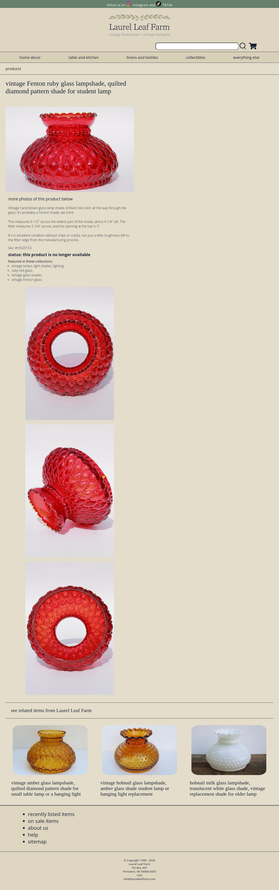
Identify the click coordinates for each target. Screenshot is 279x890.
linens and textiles (142, 57)
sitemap (37, 841)
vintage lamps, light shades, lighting (37, 266)
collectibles (195, 57)
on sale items (43, 820)
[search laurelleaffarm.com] (244, 46)
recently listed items (51, 814)
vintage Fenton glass (26, 279)
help (33, 834)
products (13, 68)
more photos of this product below (40, 199)
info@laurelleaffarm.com (140, 879)
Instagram (140, 5)
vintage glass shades (26, 275)
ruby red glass (21, 270)
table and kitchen (83, 57)
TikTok (167, 5)
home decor (30, 57)
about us (38, 827)
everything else (246, 57)
